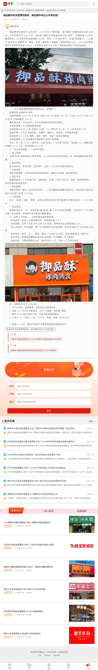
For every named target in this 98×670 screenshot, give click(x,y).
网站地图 (57, 655)
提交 (49, 410)
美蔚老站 (47, 655)
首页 (13, 10)
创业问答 (20, 10)
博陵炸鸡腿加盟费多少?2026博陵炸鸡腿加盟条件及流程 (36, 339)
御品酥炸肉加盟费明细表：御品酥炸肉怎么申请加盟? (46, 10)
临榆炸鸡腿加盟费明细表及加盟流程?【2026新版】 (34, 350)
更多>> (92, 421)
